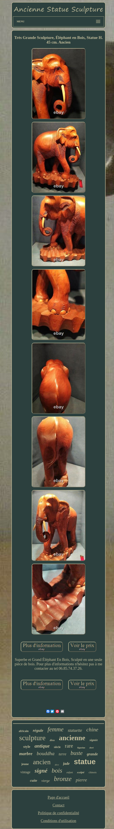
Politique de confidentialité (58, 813)
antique (42, 746)
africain (24, 731)
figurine (81, 747)
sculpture (32, 738)
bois (57, 770)
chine (92, 730)
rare (69, 746)
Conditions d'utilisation (58, 821)
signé (41, 770)
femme (56, 729)
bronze (62, 779)
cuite (33, 781)
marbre (25, 753)
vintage (25, 772)
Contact (58, 805)
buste (77, 753)
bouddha (45, 753)
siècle (57, 747)
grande (92, 754)
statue (85, 761)
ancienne (72, 738)
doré (91, 747)
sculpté (80, 772)
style (26, 747)
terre (62, 754)
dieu (52, 740)
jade (66, 763)
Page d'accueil (58, 797)
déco (57, 765)
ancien (42, 762)
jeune (25, 764)
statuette (75, 730)
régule (38, 730)
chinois (93, 772)
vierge (45, 781)
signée (93, 740)
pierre (81, 780)
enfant (69, 772)
